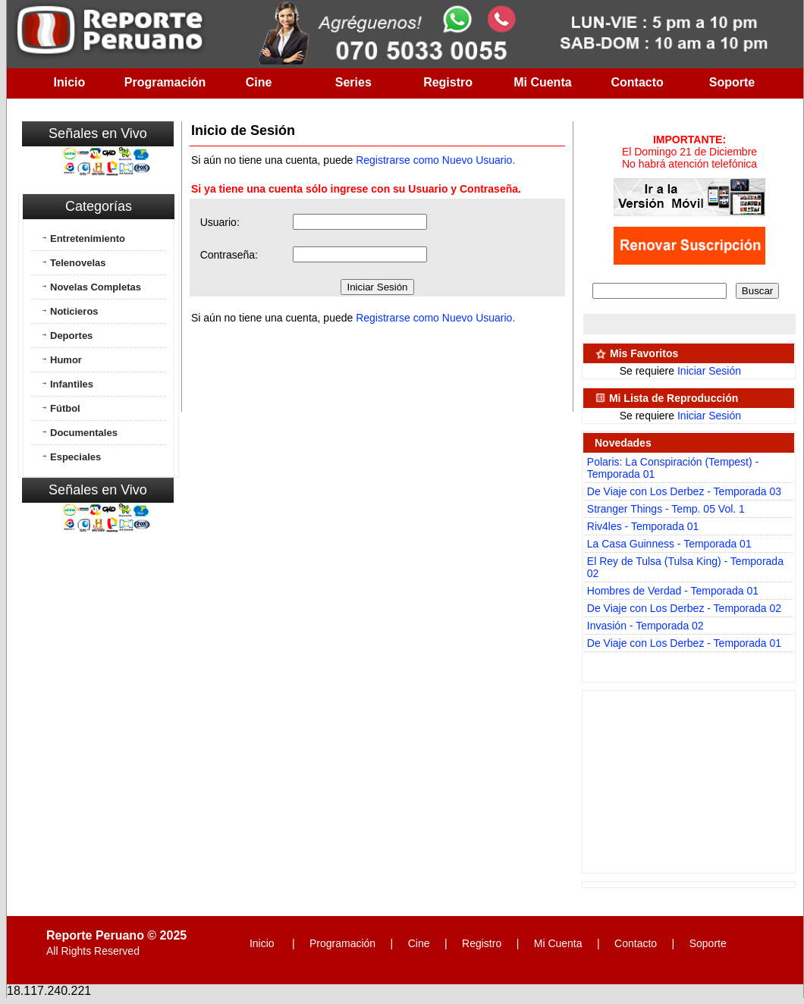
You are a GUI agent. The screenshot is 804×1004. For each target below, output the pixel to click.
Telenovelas (77, 262)
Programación (165, 82)
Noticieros (74, 311)
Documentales (84, 432)
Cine (259, 82)
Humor (66, 360)
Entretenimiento (87, 238)
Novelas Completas (95, 287)
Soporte (732, 82)
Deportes (71, 335)
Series (353, 82)
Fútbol (65, 408)
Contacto (637, 82)
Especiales (75, 457)
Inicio (70, 82)
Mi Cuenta (542, 82)
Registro (448, 82)
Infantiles (71, 384)
